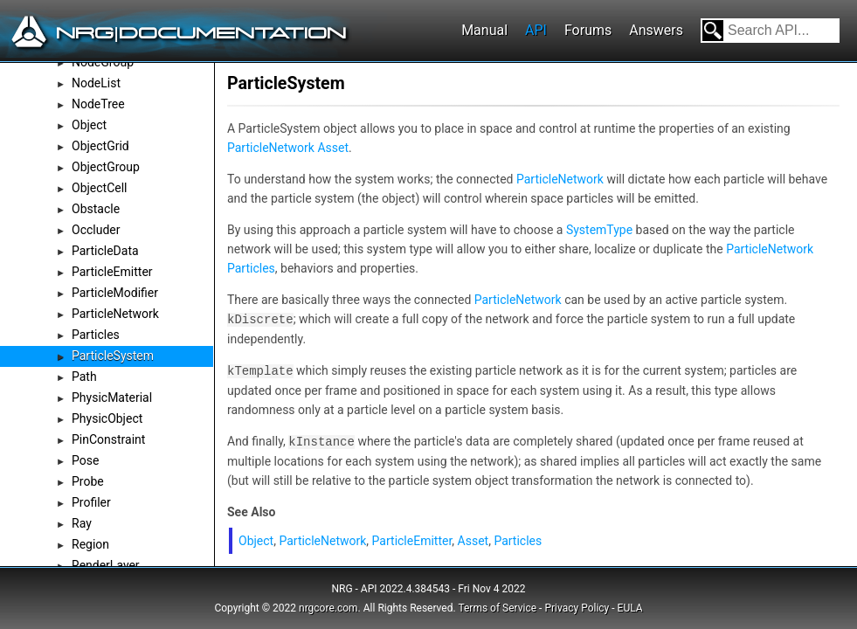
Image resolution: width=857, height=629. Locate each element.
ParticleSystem (113, 356)
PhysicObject (107, 418)
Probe (88, 481)
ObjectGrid (100, 146)
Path (84, 377)
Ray (82, 523)
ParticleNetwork (115, 314)
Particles (96, 335)
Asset (333, 148)
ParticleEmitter (112, 272)
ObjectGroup (106, 167)
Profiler (91, 502)
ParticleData (105, 251)
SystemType (599, 230)
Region (90, 544)
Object (89, 125)
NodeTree (98, 104)
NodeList (96, 83)
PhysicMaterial (112, 397)
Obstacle (96, 209)
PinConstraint (108, 439)
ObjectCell (100, 188)
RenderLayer (106, 565)
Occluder (96, 230)
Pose (85, 460)
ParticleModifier (115, 293)
